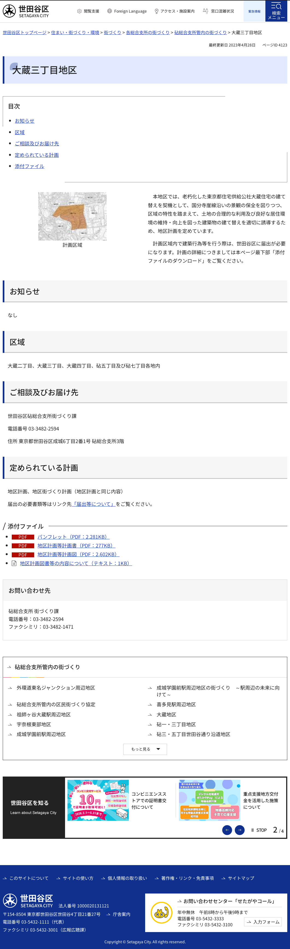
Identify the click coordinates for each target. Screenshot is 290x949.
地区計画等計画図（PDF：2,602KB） (78, 553)
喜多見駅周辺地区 (176, 703)
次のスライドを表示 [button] (244, 828)
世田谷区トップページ (24, 31)
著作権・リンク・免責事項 (187, 877)
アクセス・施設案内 (177, 11)
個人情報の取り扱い (127, 877)
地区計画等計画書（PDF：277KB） (76, 544)
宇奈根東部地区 (34, 723)
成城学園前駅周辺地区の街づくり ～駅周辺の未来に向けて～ (218, 690)
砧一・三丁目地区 (176, 723)
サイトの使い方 (78, 877)
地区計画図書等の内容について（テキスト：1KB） (76, 562)
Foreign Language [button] (130, 11)
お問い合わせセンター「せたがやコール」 (230, 900)
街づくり (112, 31)
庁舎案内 (121, 913)
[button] (88, 11)
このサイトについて (29, 877)
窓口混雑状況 (222, 11)
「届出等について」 (94, 502)
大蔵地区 (166, 713)
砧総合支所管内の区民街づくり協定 (56, 703)
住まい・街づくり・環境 (75, 31)
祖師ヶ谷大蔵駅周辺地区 (44, 713)
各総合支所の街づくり (148, 31)
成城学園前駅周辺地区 (41, 733)
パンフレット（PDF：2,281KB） (73, 535)
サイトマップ (241, 877)
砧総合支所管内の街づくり (200, 31)
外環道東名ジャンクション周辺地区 (56, 686)
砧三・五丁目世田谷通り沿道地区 (193, 733)
